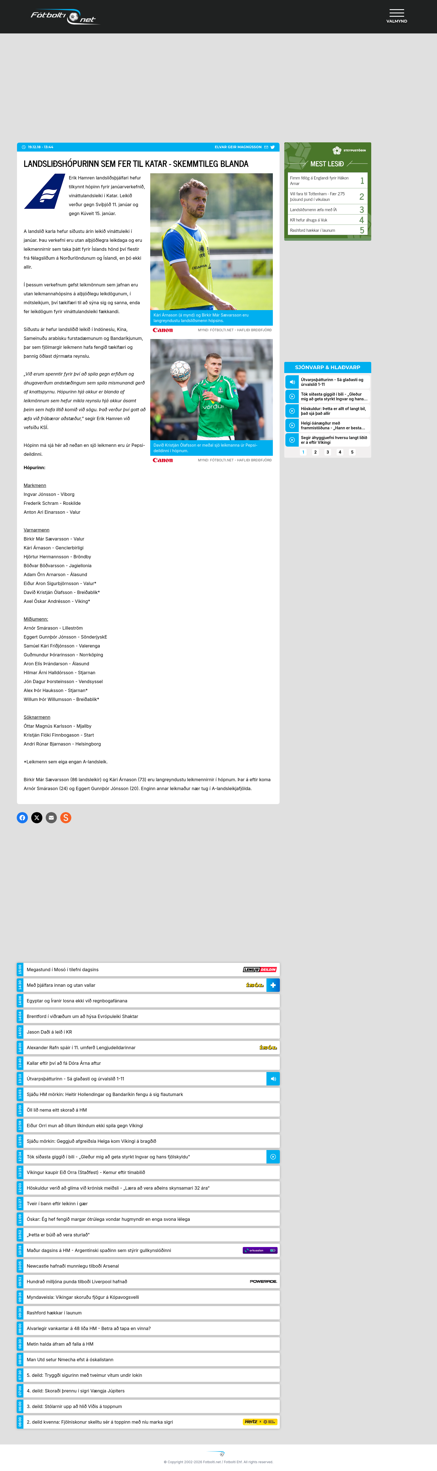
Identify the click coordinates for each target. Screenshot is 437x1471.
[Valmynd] (396, 16)
